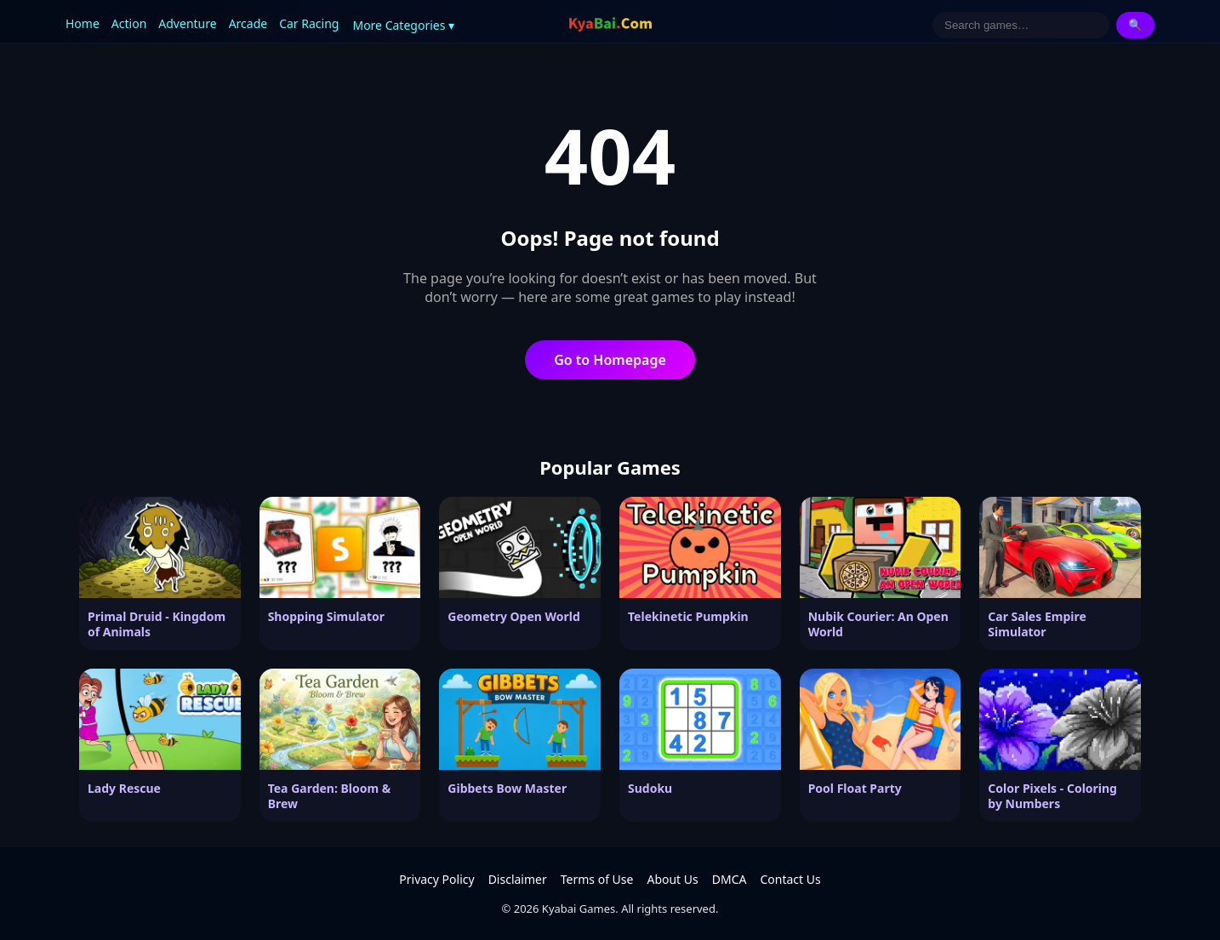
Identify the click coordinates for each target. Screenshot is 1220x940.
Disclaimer (517, 879)
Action (128, 23)
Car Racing (309, 23)
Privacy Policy (436, 879)
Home (83, 23)
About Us (672, 879)
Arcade (248, 23)
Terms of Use (597, 879)
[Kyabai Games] (610, 25)
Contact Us (790, 879)
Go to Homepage (610, 359)
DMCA (729, 879)
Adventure (187, 23)
